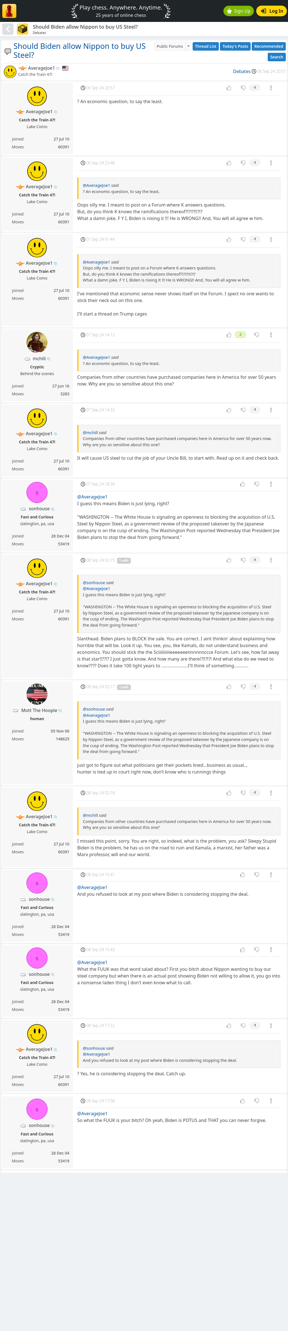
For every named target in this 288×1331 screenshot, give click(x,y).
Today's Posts (235, 46)
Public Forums (170, 46)
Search (276, 57)
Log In (272, 11)
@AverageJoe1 (96, 185)
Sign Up (239, 11)
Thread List (206, 46)
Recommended (268, 46)
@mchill (90, 432)
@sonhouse (94, 582)
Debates (242, 71)
